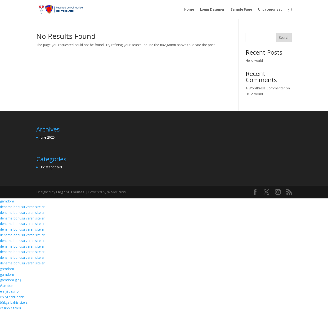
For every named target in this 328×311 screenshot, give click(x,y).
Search (284, 37)
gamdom (7, 201)
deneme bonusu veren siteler (22, 207)
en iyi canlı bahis (12, 297)
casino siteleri (10, 308)
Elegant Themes (70, 192)
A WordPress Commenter (265, 88)
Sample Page (241, 10)
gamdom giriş (10, 280)
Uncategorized (270, 10)
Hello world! (255, 60)
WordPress (116, 192)
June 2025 (47, 137)
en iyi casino (9, 291)
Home (189, 10)
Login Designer (212, 10)
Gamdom (7, 285)
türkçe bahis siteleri (14, 302)
